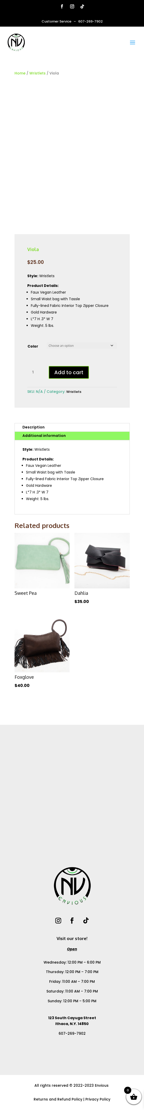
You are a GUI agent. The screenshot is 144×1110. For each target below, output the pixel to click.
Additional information (44, 435)
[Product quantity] (35, 372)
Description (33, 427)
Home (20, 73)
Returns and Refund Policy (58, 1099)
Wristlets (37, 73)
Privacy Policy (97, 1099)
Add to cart (68, 372)
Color (33, 346)
